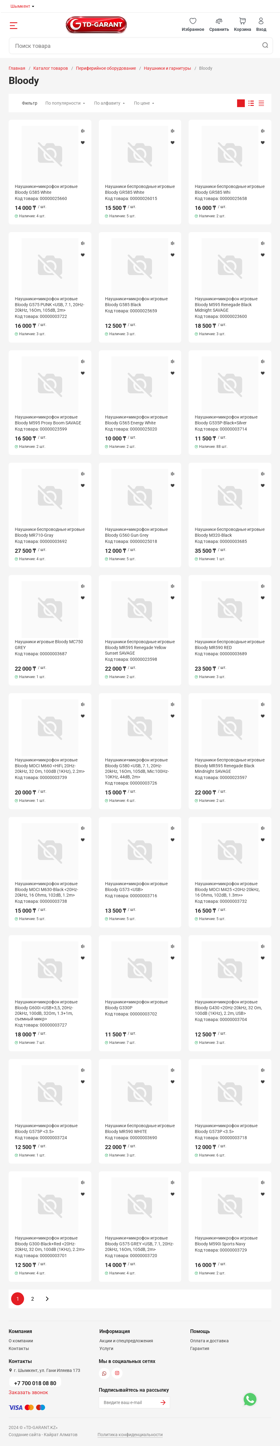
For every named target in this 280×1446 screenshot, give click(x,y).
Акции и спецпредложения (126, 1340)
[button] (193, 24)
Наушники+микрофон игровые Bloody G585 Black (136, 301)
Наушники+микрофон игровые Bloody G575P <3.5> (46, 1128)
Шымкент (20, 6)
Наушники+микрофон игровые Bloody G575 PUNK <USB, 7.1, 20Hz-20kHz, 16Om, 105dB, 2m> (49, 304)
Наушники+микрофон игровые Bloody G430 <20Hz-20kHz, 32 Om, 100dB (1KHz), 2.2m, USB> (228, 1007)
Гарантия (199, 1348)
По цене (142, 103)
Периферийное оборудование (106, 68)
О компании (21, 1340)
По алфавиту (107, 103)
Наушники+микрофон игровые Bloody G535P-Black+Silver (226, 420)
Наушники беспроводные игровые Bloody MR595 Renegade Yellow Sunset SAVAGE (140, 647)
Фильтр (29, 103)
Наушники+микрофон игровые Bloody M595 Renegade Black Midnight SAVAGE (226, 304)
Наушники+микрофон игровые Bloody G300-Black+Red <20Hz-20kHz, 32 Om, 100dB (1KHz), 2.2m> (50, 1244)
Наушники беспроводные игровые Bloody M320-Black (230, 532)
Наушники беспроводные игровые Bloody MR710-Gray (50, 532)
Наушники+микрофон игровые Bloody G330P (136, 1004)
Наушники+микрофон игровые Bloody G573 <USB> (136, 886)
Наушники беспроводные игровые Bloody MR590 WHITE (140, 1128)
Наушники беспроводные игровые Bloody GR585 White (140, 189)
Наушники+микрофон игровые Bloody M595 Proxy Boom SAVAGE (48, 420)
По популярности (63, 103)
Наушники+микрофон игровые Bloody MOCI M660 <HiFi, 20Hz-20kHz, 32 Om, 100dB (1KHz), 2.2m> (50, 765)
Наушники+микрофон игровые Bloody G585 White (46, 189)
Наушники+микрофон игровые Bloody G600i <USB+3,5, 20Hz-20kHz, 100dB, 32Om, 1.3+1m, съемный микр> (46, 1010)
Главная (17, 68)
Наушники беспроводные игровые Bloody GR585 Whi (230, 189)
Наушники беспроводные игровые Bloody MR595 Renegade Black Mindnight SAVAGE (230, 765)
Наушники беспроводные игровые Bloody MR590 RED (230, 644)
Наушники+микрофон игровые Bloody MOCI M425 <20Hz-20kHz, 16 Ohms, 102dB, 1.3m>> (227, 889)
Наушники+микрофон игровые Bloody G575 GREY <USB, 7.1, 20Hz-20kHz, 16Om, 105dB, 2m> (139, 1244)
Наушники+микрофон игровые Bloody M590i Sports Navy (226, 1241)
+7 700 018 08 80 (35, 1383)
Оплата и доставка (209, 1340)
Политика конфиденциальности (130, 1434)
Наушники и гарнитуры (167, 68)
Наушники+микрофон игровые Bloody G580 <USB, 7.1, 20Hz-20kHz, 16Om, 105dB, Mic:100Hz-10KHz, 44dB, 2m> (137, 768)
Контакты (19, 1348)
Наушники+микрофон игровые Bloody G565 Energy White (136, 420)
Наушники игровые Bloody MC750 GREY (49, 644)
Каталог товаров (50, 68)
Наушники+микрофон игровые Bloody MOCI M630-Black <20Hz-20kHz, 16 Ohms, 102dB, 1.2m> (46, 889)
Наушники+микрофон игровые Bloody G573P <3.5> (226, 1128)
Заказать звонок (28, 1392)
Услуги (106, 1348)
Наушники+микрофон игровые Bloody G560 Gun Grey (136, 532)
